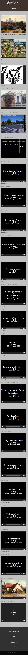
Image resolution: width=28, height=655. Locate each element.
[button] (13, 173)
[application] (13, 24)
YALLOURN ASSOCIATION (13, 652)
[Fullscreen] (24, 181)
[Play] (2, 181)
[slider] (13, 181)
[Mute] (23, 181)
